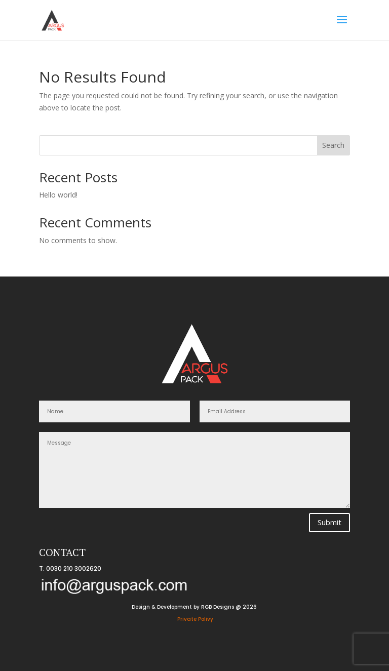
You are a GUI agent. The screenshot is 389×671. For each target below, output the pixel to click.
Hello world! (58, 195)
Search (333, 145)
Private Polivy (195, 619)
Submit (329, 522)
